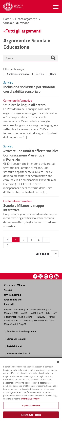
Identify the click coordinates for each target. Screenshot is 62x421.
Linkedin (56, 276)
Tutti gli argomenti (23, 31)
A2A (41, 313)
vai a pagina (42, 253)
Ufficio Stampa (12, 295)
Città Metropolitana (35, 309)
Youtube (46, 276)
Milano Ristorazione (44, 320)
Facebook (35, 276)
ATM (16, 313)
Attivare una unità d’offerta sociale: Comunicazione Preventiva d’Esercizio (30, 155)
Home (7, 19)
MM (48, 313)
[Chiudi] (58, 362)
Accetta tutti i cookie (31, 414)
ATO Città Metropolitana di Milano (30, 314)
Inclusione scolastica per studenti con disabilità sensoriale (29, 89)
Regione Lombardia (13, 309)
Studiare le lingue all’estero (24, 104)
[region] (31, 389)
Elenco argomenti (26, 19)
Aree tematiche (12, 299)
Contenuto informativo (18, 73)
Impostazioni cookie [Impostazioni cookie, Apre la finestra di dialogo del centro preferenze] (31, 405)
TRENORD (40, 316)
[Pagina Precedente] (7, 240)
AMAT (33, 313)
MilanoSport (10, 324)
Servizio (40, 73)
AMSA (24, 313)
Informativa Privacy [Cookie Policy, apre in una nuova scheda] (30, 398)
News (53, 73)
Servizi (8, 290)
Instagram (51, 276)
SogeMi (22, 324)
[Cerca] (53, 58)
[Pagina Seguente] (7, 245)
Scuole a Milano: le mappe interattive (23, 207)
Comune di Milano (14, 285)
